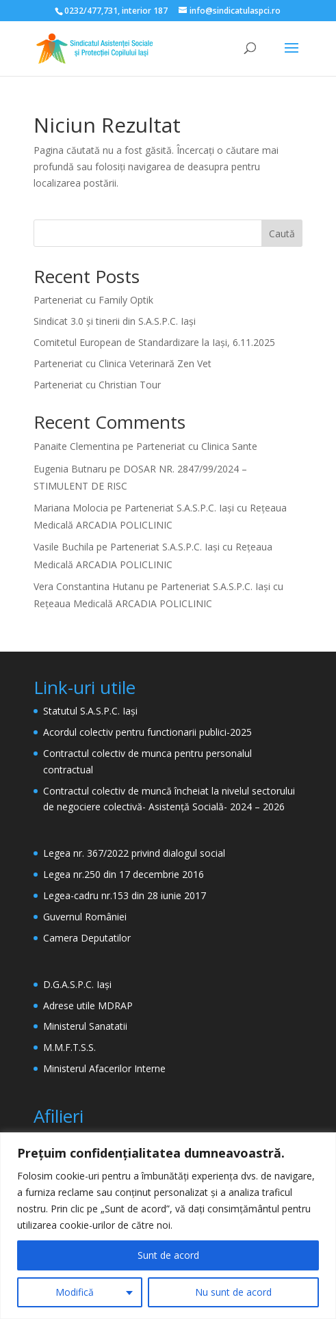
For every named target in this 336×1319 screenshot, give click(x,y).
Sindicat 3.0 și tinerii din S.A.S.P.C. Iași (115, 321)
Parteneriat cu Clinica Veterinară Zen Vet (122, 363)
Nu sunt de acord (233, 1291)
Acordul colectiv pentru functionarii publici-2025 (147, 731)
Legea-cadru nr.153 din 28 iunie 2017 (124, 895)
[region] (168, 1225)
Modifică (74, 1291)
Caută (282, 233)
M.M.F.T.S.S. (69, 1047)
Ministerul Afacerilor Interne (104, 1068)
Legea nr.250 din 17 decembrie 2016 (123, 874)
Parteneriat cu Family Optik (93, 299)
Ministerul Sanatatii (85, 1026)
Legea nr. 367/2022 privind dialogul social (134, 853)
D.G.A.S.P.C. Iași (77, 984)
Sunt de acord (168, 1255)
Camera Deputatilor (87, 937)
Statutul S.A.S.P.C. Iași (90, 710)
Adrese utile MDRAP (88, 1005)
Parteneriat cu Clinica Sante (196, 446)
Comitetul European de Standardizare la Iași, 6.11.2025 (154, 342)
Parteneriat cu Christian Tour (97, 384)
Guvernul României (85, 916)
